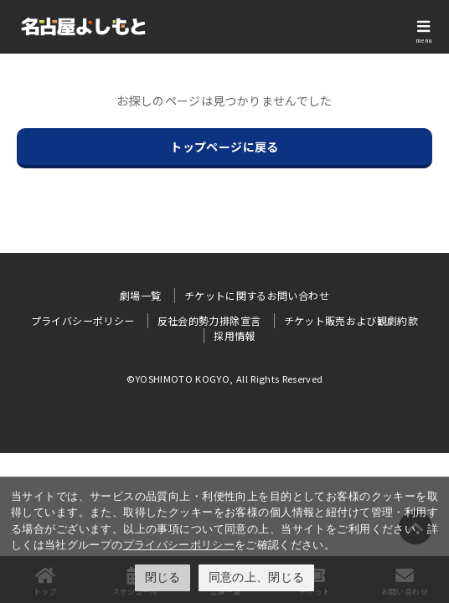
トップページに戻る (224, 146)
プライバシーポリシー (179, 545)
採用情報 (234, 335)
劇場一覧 (140, 295)
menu (423, 40)
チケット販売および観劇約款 (351, 320)
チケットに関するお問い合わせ (256, 295)
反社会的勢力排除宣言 (209, 320)
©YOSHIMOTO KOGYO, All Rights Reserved (224, 378)
